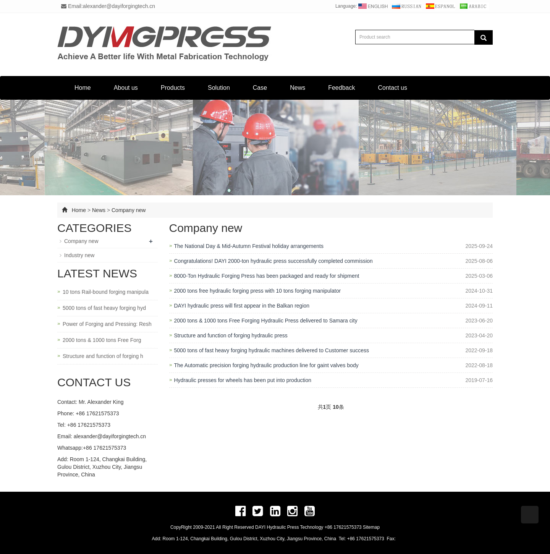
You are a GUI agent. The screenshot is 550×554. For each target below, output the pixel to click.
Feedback (341, 87)
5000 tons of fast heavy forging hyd (104, 308)
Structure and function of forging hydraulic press (231, 335)
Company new (129, 210)
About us (126, 87)
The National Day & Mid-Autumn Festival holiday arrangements (249, 246)
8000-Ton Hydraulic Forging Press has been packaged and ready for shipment (266, 276)
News (297, 87)
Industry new (79, 255)
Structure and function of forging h (103, 356)
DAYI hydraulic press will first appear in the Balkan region (242, 306)
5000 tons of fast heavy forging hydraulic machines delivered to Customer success (271, 350)
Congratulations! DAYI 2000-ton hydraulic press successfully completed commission (273, 261)
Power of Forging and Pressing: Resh (107, 324)
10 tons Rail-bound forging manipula (106, 292)
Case (260, 87)
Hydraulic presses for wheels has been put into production (243, 380)
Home (82, 87)
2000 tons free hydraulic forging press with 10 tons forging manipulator (257, 291)
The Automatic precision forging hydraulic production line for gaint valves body (266, 365)
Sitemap (371, 527)
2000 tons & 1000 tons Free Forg (102, 340)
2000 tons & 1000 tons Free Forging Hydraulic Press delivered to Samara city (266, 320)
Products (173, 87)
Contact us (392, 87)
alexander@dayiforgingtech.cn (110, 436)
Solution (219, 87)
